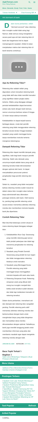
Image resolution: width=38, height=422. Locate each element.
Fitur (11, 368)
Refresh (32, 405)
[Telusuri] (29, 2)
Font (20, 8)
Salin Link (6, 357)
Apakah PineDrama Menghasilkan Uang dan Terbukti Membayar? (18, 386)
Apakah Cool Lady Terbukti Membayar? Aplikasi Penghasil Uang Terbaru (17, 382)
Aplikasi (5, 368)
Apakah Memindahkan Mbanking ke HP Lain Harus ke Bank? (17, 398)
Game (30, 8)
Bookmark (14, 359)
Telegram (23, 357)
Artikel (28, 344)
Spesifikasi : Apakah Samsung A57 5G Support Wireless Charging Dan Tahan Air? (18, 390)
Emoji (16, 8)
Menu (4, 8)
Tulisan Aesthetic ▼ (9, 13)
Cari (25, 370)
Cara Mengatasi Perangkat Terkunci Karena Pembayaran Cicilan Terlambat (17, 394)
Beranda (10, 8)
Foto (25, 8)
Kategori (19, 370)
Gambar (5, 370)
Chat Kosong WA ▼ (28, 13)
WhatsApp (15, 357)
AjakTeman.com (10, 2)
